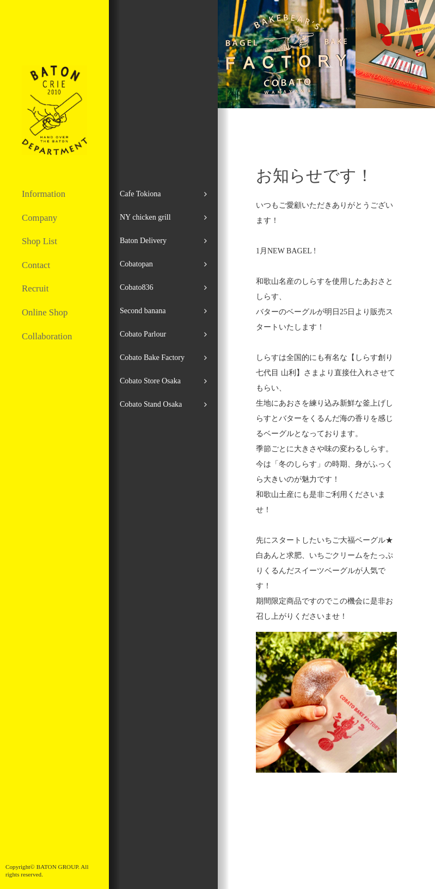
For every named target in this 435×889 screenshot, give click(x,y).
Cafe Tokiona (140, 194)
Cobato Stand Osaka (151, 404)
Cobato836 (136, 287)
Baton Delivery (143, 241)
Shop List (39, 241)
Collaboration (47, 336)
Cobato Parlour (143, 334)
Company (39, 218)
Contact (36, 265)
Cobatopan (136, 264)
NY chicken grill (145, 217)
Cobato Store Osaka (150, 381)
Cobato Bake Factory (152, 357)
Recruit (35, 288)
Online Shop (45, 312)
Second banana (143, 311)
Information (43, 194)
